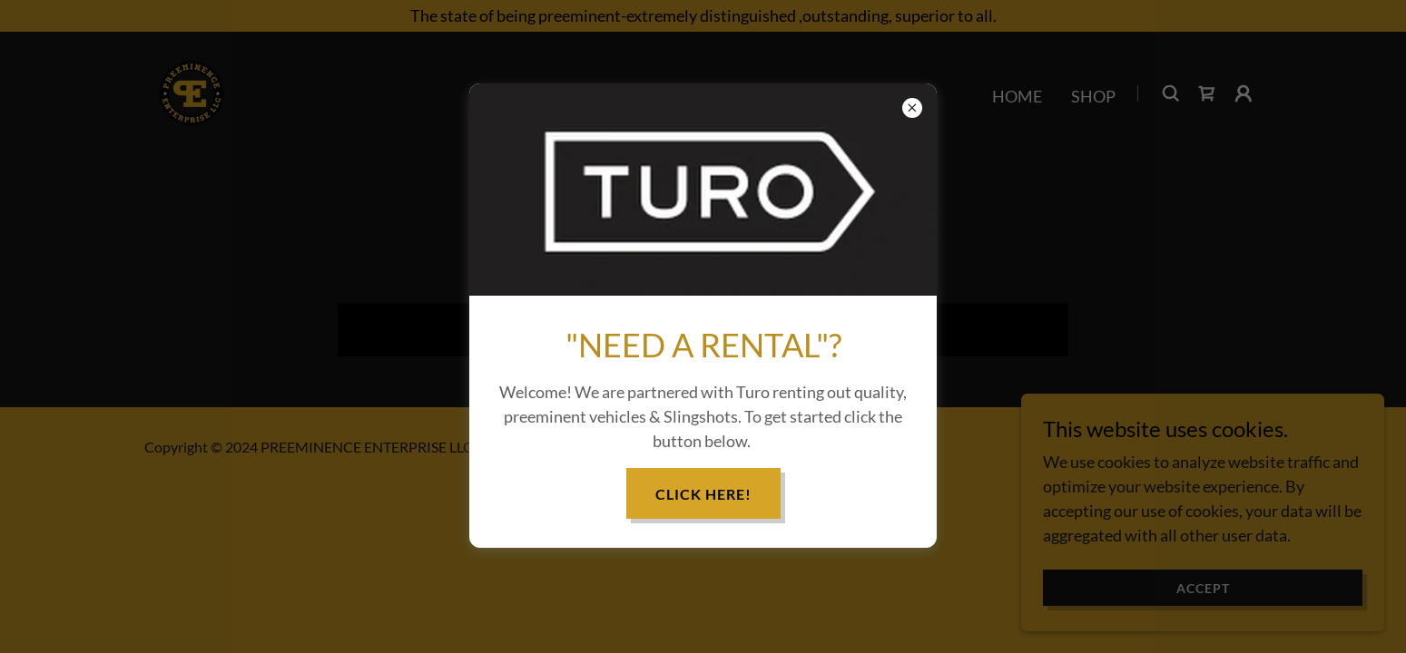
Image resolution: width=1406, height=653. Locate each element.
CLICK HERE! (703, 493)
